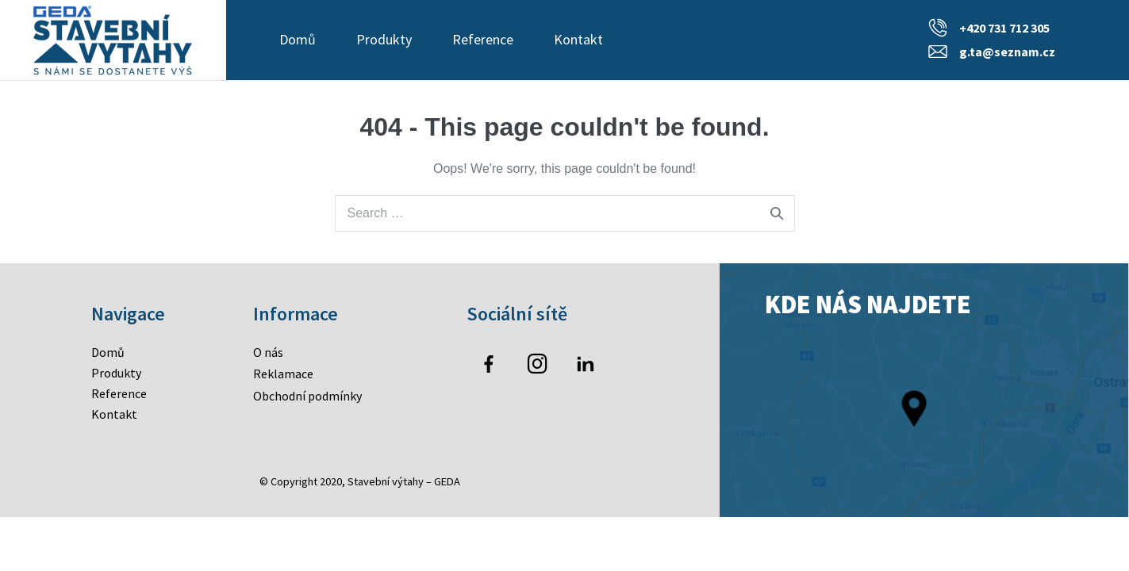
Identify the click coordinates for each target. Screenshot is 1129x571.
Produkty (384, 39)
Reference (482, 39)
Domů (297, 39)
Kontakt (578, 39)
